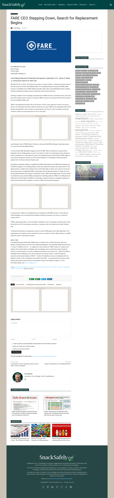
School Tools (89, 98)
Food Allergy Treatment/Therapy (84, 84)
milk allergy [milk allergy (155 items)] (85, 146)
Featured (88, 80)
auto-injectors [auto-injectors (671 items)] (88, 121)
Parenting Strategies (92, 91)
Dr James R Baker (20, 284)
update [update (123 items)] (96, 156)
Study (92, 101)
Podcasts (78, 94)
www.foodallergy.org (30, 263)
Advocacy (84, 70)
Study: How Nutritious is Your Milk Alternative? (58, 364)
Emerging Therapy (15, 436)
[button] (111, 5)
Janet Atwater (50, 284)
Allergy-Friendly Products (89, 73)
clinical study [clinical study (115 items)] (85, 125)
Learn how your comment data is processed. (44, 356)
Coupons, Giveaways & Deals (90, 75)
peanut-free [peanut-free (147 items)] (85, 150)
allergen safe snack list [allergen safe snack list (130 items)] (89, 114)
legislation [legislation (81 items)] (95, 142)
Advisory (78, 70)
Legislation (96, 84)
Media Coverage (94, 87)
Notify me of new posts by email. (21, 349)
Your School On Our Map (83, 162)
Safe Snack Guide (80, 98)
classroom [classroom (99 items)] (78, 125)
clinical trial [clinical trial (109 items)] (93, 125)
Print (31, 279)
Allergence (78, 73)
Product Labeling (95, 94)
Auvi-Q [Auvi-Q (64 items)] (97, 121)
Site (95, 98)
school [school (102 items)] (95, 152)
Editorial (78, 77)
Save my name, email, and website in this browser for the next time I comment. (35, 343)
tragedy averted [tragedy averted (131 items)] (96, 154)
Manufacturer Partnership (82, 87)
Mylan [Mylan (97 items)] (91, 146)
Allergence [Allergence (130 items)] (78, 114)
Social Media (79, 101)
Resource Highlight (89, 96)
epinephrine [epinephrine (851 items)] (81, 130)
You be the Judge (80, 103)
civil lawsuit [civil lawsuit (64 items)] (96, 123)
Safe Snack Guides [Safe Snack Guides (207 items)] (85, 152)
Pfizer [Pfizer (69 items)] (91, 150)
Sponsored (86, 101)
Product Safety (79, 96)
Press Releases (86, 94)
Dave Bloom (17, 28)
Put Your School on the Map (85, 177)
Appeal (98, 73)
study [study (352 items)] (81, 154)
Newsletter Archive (80, 91)
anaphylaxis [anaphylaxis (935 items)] (82, 118)
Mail (37, 279)
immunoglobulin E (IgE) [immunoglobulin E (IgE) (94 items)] (81, 140)
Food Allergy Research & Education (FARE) (36, 284)
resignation (58, 284)
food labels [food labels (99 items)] (96, 138)
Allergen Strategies (93, 70)
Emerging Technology (87, 77)
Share (49, 279)
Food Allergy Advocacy (81, 82)
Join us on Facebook (81, 57)
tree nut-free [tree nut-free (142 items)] (79, 156)
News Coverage (14, 14)
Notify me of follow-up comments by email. (24, 346)
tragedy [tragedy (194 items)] (87, 154)
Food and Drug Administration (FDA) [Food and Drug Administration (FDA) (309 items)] (88, 137)
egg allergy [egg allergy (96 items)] (93, 127)
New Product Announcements (83, 89)
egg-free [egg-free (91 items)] (87, 127)
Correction (78, 75)
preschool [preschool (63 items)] (95, 150)
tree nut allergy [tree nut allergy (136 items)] (88, 156)
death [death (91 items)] (82, 127)
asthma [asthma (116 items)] (92, 119)
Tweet (43, 279)
